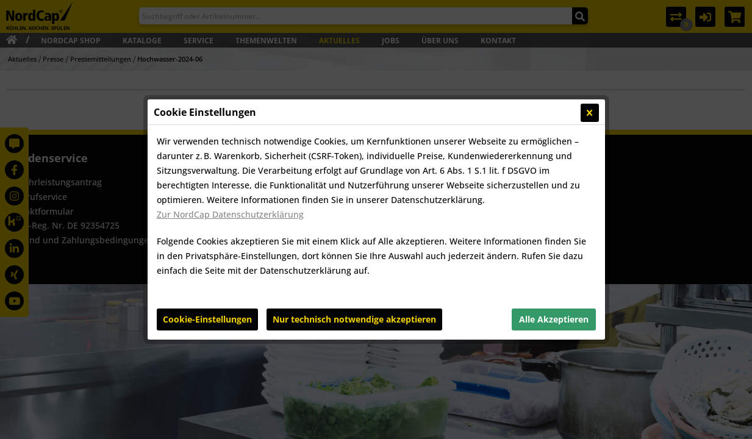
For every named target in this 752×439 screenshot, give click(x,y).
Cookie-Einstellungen (207, 319)
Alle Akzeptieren (554, 319)
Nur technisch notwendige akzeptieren (354, 319)
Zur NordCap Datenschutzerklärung (230, 214)
